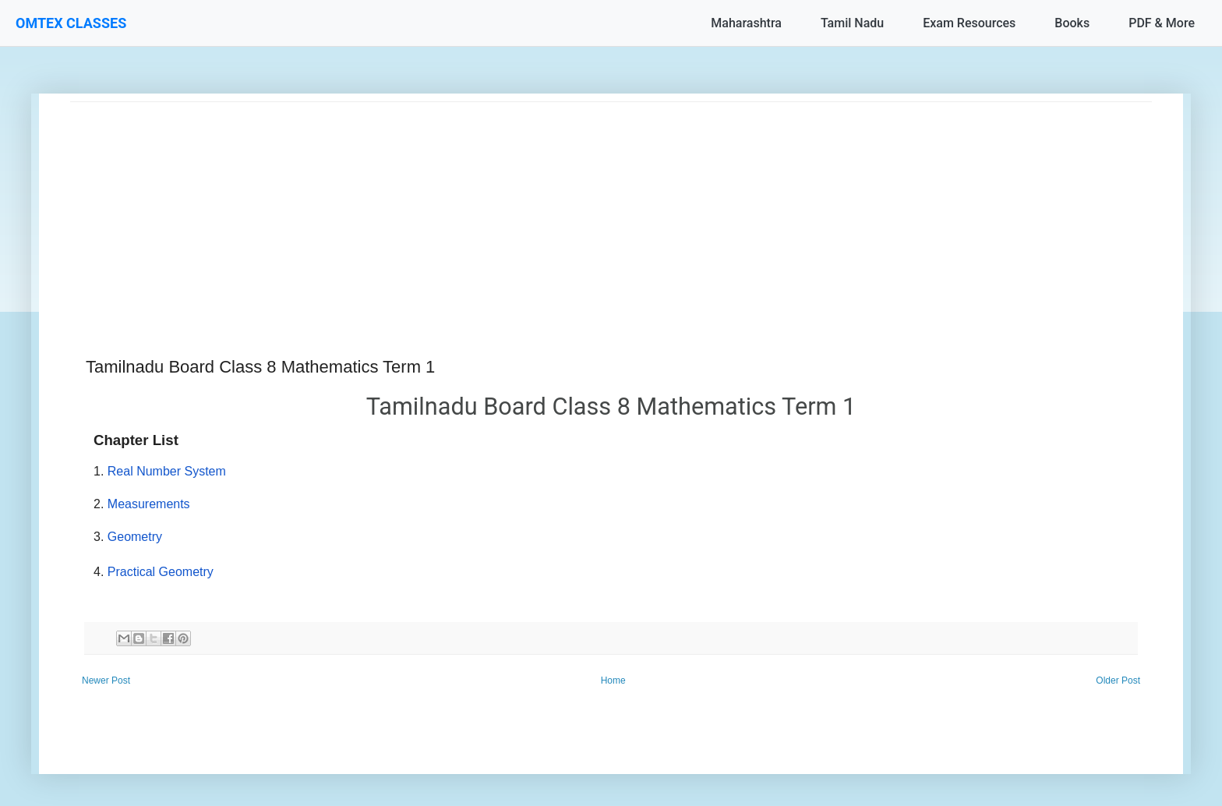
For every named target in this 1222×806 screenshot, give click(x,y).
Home (613, 680)
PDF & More (1161, 23)
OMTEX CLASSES (71, 23)
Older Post (1118, 680)
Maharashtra (746, 23)
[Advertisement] (537, 211)
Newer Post (106, 680)
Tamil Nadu (852, 23)
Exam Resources (969, 23)
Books (1072, 23)
